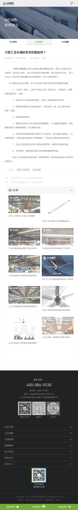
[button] (75, 190)
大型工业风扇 (19, 69)
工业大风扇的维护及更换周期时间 (26, 306)
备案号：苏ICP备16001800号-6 (31, 500)
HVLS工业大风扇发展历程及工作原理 (61, 279)
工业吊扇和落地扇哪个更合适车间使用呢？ (30, 248)
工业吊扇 (23, 77)
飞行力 (58, 500)
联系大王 (9, 468)
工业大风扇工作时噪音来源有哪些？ (27, 343)
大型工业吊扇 (23, 173)
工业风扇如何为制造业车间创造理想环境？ (30, 275)
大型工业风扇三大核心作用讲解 (25, 216)
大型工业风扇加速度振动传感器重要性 (62, 310)
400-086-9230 (38, 389)
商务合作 (9, 462)
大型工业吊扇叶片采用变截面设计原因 (62, 221)
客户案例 (9, 455)
